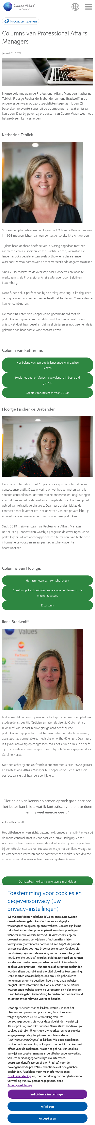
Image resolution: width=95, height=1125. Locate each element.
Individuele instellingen (47, 1095)
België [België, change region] (75, 6)
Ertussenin (47, 605)
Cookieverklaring (19, 1077)
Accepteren (47, 1119)
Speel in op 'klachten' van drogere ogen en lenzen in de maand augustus (47, 593)
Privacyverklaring (19, 1086)
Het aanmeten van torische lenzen (47, 580)
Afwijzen (47, 1107)
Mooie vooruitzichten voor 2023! (47, 392)
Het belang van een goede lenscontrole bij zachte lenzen (48, 365)
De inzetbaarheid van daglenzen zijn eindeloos (47, 881)
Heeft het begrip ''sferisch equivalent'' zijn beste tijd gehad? (47, 380)
